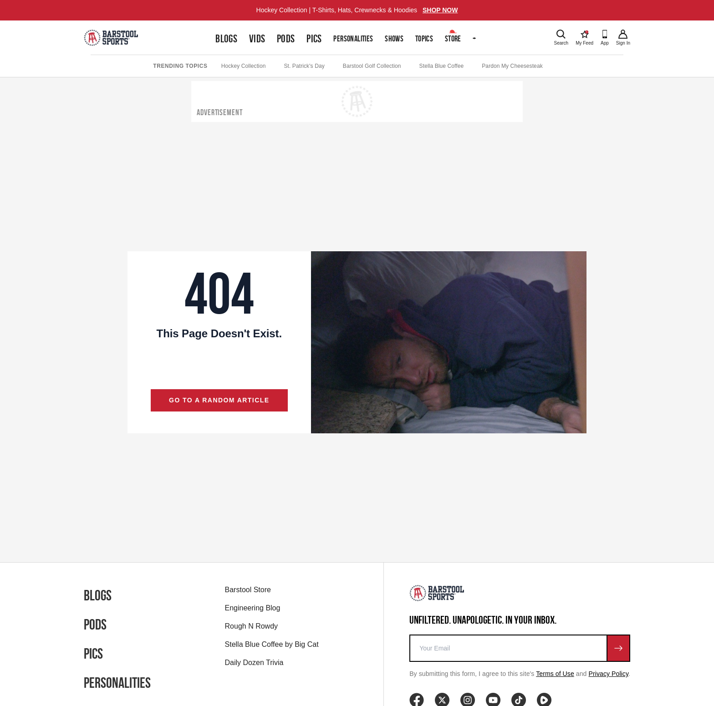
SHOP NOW (440, 10)
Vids (257, 39)
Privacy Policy (609, 673)
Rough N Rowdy (251, 626)
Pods (286, 39)
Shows (394, 38)
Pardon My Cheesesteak (512, 66)
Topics (424, 38)
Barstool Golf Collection (372, 66)
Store (453, 38)
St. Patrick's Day (304, 66)
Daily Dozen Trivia (254, 662)
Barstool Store (248, 590)
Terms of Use (555, 673)
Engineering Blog (252, 608)
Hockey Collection (243, 66)
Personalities (353, 38)
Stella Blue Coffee (441, 66)
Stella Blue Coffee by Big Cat (272, 644)
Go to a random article (219, 400)
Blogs (226, 39)
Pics (314, 39)
